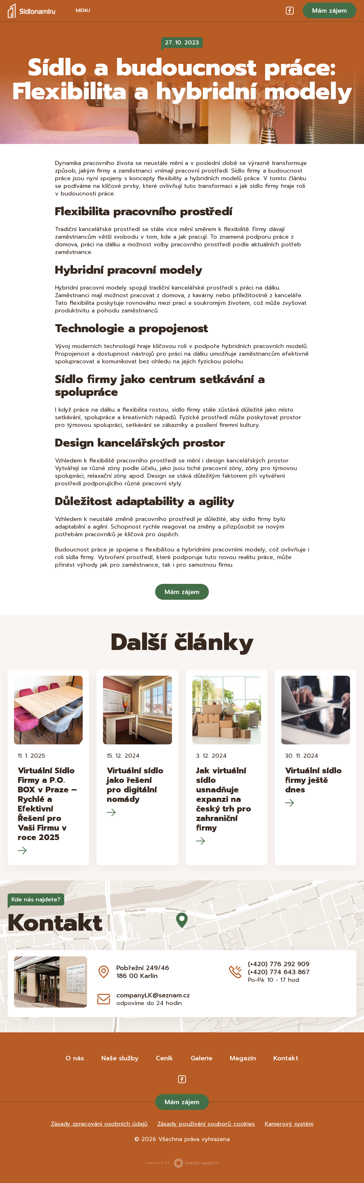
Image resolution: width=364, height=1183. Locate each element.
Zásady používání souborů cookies (206, 1123)
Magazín (243, 1058)
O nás (74, 1058)
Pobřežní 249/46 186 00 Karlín (142, 972)
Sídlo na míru (31, 10)
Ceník (164, 1058)
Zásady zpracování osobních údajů (99, 1123)
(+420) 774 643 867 (279, 972)
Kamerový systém (289, 1123)
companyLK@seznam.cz (153, 995)
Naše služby (119, 1058)
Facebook (290, 10)
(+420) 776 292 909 (278, 964)
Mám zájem (329, 10)
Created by (182, 1163)
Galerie (201, 1058)
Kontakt (286, 1058)
